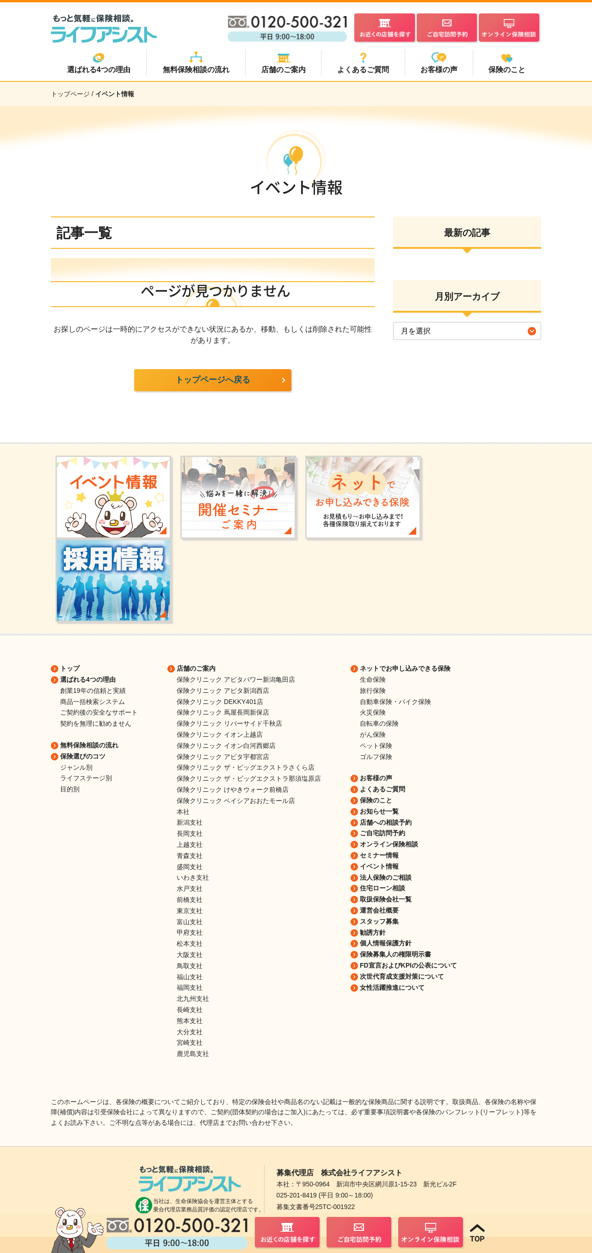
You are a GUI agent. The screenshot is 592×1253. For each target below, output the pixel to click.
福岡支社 (190, 987)
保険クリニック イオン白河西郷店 (226, 745)
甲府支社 (190, 932)
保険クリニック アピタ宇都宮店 (223, 756)
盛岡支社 (190, 866)
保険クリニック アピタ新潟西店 (223, 690)
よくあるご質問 (382, 789)
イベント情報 (379, 866)
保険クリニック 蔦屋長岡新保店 (223, 712)
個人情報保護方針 (386, 943)
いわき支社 (193, 877)
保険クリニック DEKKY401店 (220, 701)
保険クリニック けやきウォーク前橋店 (233, 789)
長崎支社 (190, 1009)
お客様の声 (376, 778)
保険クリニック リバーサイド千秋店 (229, 723)
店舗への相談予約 (386, 822)
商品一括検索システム (92, 701)
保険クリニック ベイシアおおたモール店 (236, 800)
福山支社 (190, 977)
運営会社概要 (379, 910)
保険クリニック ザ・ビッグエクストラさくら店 (245, 767)
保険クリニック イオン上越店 (220, 734)
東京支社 (190, 910)
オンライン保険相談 (389, 844)
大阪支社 (190, 954)
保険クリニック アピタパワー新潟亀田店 (236, 679)
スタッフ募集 (379, 921)
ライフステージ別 (86, 778)
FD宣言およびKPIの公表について (408, 965)
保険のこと (376, 800)
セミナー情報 (379, 855)
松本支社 (190, 943)
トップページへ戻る (212, 379)
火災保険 (373, 712)
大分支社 (190, 1032)
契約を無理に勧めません (95, 723)
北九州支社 (193, 998)
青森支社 (190, 855)
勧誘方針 (373, 932)
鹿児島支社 (193, 1053)
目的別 (70, 789)
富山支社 (190, 922)
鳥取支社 (190, 965)
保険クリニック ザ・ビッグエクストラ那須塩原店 (249, 778)
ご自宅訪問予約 (382, 833)
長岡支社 (190, 833)
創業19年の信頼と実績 (93, 690)
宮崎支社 (190, 1042)
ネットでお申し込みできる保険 (405, 668)
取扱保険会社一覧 (386, 899)
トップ (70, 668)
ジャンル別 (76, 767)
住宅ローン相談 (382, 888)
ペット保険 (376, 745)
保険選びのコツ (82, 756)
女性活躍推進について (392, 987)
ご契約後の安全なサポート (99, 712)
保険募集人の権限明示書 (395, 954)
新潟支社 (190, 822)
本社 (183, 811)
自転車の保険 (379, 723)
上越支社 (190, 844)
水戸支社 (190, 888)
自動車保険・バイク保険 (395, 701)
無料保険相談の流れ (89, 745)
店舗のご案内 (196, 668)
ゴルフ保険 (376, 756)
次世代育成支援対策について (402, 976)
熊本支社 (190, 1021)
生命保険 (373, 679)
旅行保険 (373, 690)
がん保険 (373, 734)
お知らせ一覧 (379, 811)
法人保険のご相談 (386, 877)
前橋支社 (190, 899)
